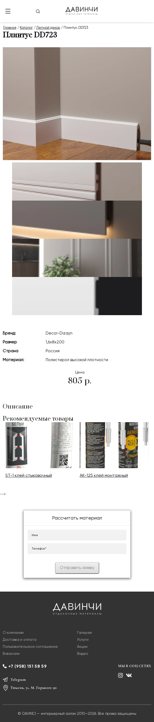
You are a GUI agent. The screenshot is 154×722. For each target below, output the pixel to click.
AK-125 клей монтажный (104, 475)
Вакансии (11, 653)
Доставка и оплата (19, 639)
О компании (13, 632)
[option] (40, 453)
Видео (82, 653)
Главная (9, 28)
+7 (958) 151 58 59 (27, 666)
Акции (82, 646)
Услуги (82, 639)
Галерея (84, 632)
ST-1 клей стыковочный (28, 475)
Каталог (26, 28)
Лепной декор (48, 28)
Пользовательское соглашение (30, 646)
